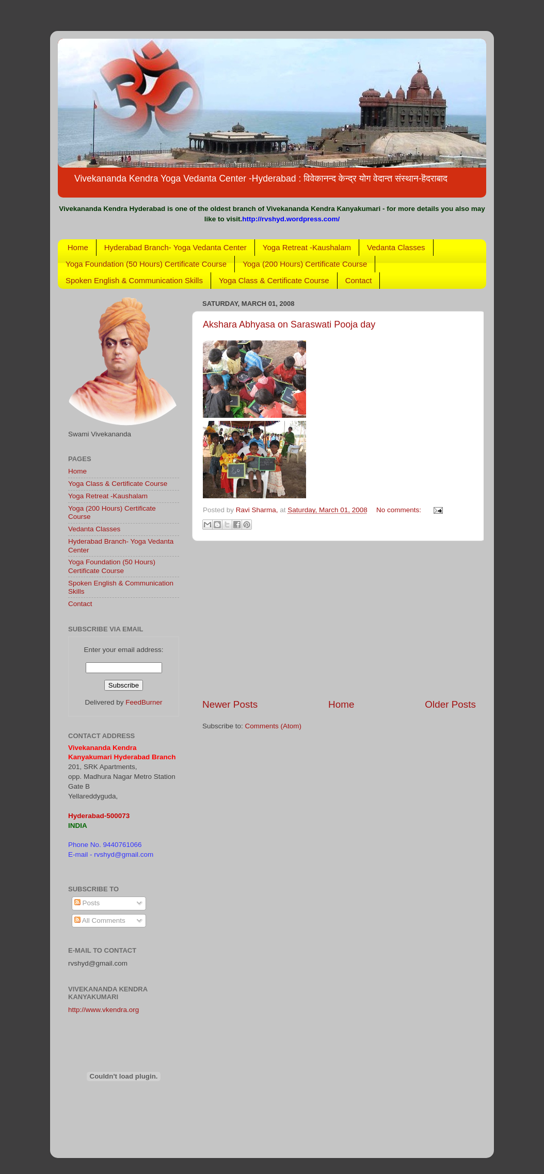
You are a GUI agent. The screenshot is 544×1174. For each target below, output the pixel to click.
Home (78, 247)
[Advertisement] (339, 619)
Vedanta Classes (396, 247)
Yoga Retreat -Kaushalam (307, 247)
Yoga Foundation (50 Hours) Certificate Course (146, 263)
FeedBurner (143, 702)
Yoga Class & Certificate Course (274, 280)
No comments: (399, 510)
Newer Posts (230, 704)
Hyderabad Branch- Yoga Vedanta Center (175, 247)
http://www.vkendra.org (103, 1010)
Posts (87, 903)
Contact (358, 280)
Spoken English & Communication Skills (134, 280)
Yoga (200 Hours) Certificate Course (305, 263)
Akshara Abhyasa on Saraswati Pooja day (289, 324)
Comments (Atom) (273, 726)
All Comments (99, 920)
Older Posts (450, 704)
